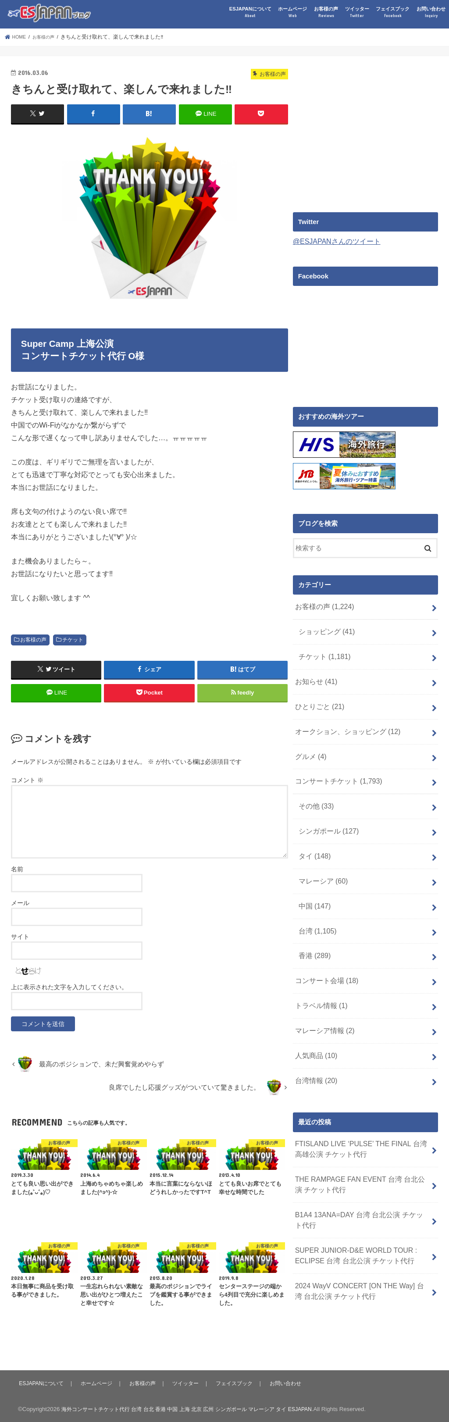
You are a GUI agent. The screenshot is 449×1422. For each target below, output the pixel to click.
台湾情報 (315, 1045)
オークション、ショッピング (344, 721)
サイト (20, 936)
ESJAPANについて (250, 12)
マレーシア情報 (322, 999)
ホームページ (292, 12)
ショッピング (324, 628)
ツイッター (357, 12)
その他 (314, 791)
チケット (72, 639)
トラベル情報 (319, 976)
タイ (313, 837)
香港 (313, 930)
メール (20, 902)
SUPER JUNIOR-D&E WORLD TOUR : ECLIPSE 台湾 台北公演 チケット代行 (351, 1211)
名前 (17, 868)
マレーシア (321, 860)
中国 (313, 883)
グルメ (309, 744)
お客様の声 (326, 12)
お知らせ (315, 674)
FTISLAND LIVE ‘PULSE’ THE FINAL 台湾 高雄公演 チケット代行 (360, 1112)
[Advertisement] (366, 128)
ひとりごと (318, 698)
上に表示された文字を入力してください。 (69, 986)
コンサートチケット (335, 767)
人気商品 (315, 1022)
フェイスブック (393, 12)
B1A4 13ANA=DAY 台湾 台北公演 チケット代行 (361, 1178)
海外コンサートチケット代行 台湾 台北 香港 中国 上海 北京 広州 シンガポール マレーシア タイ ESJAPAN (197, 1408)
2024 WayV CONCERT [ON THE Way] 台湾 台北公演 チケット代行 (362, 1244)
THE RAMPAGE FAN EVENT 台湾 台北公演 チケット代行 (358, 1145)
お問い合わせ (431, 12)
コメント (27, 779)
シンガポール (326, 814)
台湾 (316, 906)
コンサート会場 (324, 953)
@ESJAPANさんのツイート (334, 241)
